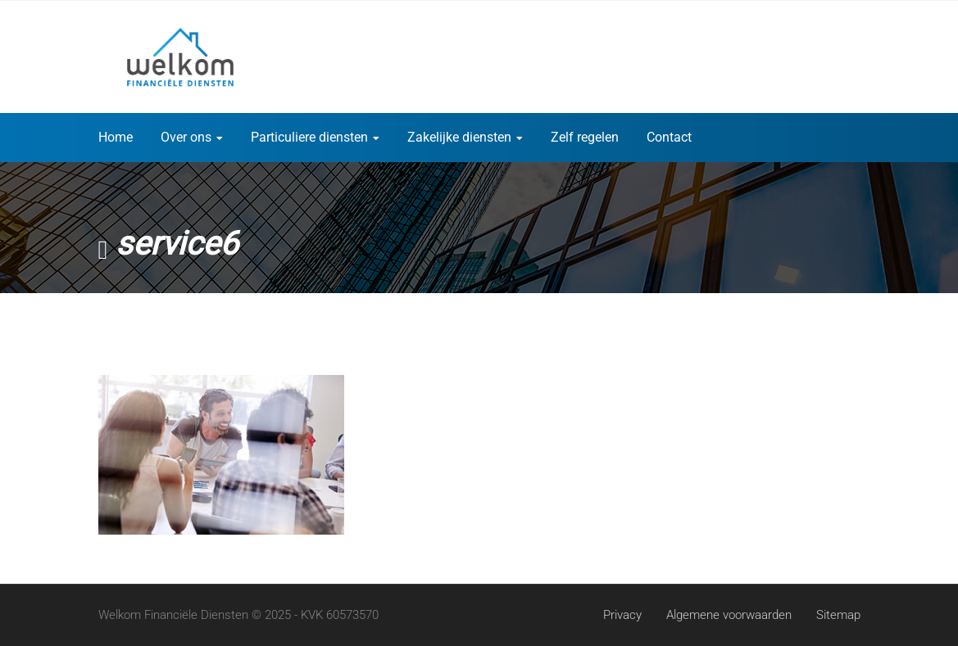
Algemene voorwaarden (729, 615)
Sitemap (838, 615)
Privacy (622, 615)
